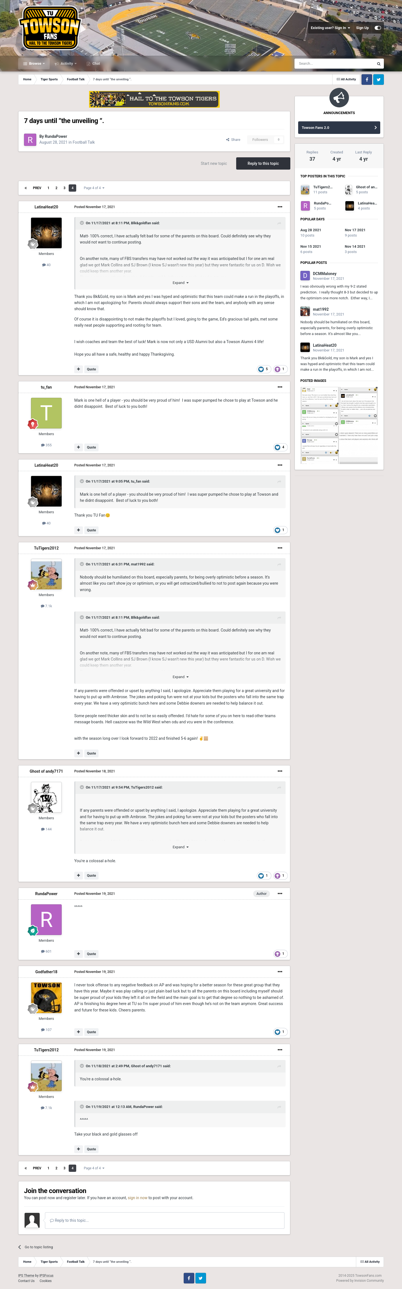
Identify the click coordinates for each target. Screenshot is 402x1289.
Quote (91, 369)
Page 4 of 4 (94, 188)
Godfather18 (46, 972)
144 (46, 829)
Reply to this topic (263, 163)
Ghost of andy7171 (46, 771)
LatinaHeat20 (46, 207)
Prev (37, 188)
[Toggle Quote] (82, 223)
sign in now (138, 1198)
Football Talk (84, 142)
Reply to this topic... (69, 1220)
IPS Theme (26, 1276)
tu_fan (46, 387)
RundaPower (56, 136)
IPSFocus (46, 1276)
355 (46, 445)
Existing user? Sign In (330, 28)
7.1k (46, 606)
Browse (35, 63)
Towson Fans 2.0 (315, 128)
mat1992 (138, 564)
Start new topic (214, 163)
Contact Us (26, 1281)
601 (46, 951)
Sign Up (362, 28)
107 (46, 1030)
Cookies (46, 1281)
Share (233, 140)
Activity (67, 63)
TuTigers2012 (46, 548)
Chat (96, 63)
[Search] (321, 64)
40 (46, 265)
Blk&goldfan (141, 223)
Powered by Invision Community (360, 1281)
